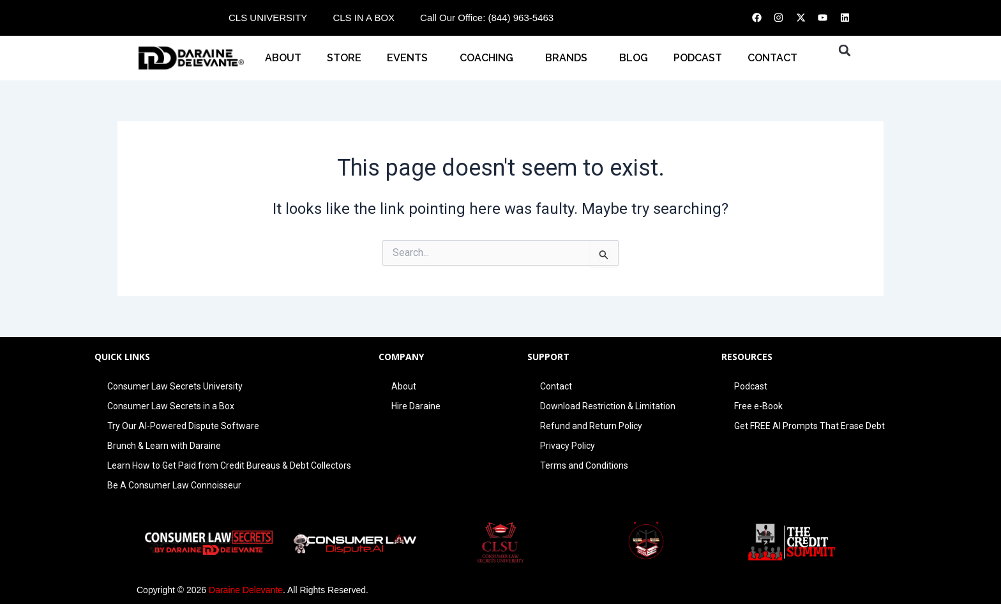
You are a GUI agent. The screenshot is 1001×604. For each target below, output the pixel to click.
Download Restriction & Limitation (607, 406)
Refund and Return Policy (591, 426)
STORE (344, 58)
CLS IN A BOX (364, 17)
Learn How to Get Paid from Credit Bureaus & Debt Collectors (229, 465)
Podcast (750, 386)
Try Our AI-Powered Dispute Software (183, 426)
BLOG (633, 58)
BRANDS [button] (569, 58)
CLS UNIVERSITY (268, 17)
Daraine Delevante (246, 590)
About (283, 58)
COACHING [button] (490, 58)
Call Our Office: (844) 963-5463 (486, 17)
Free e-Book (758, 406)
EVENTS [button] (410, 58)
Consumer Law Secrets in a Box (170, 406)
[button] (844, 50)
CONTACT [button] (776, 58)
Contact (556, 386)
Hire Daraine (415, 406)
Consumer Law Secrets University (175, 386)
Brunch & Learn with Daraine (164, 446)
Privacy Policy (567, 446)
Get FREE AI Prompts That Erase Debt (809, 426)
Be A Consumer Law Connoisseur (174, 485)
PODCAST (698, 58)
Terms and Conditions (584, 465)
